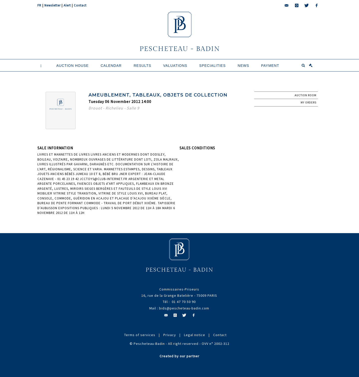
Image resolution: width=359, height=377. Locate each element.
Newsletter (52, 5)
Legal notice (194, 335)
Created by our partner (179, 356)
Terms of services (139, 335)
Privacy (169, 335)
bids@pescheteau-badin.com (184, 308)
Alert (67, 5)
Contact (80, 5)
